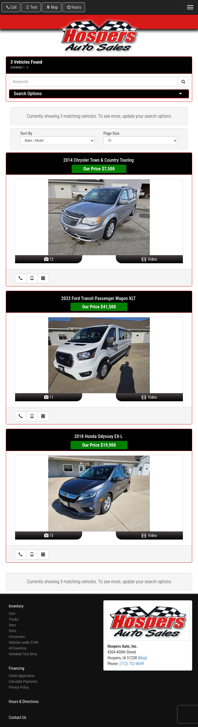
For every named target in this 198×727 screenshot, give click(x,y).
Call (11, 7)
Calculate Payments (23, 681)
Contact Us (17, 717)
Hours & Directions (24, 701)
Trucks (13, 619)
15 (48, 535)
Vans (12, 625)
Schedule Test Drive (23, 654)
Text (31, 7)
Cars (12, 613)
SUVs (12, 631)
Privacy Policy (19, 687)
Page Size (111, 133)
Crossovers (17, 636)
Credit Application (22, 675)
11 (48, 397)
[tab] (99, 94)
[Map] (142, 658)
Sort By (26, 133)
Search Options (28, 93)
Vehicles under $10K (23, 642)
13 (48, 259)
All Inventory (18, 648)
